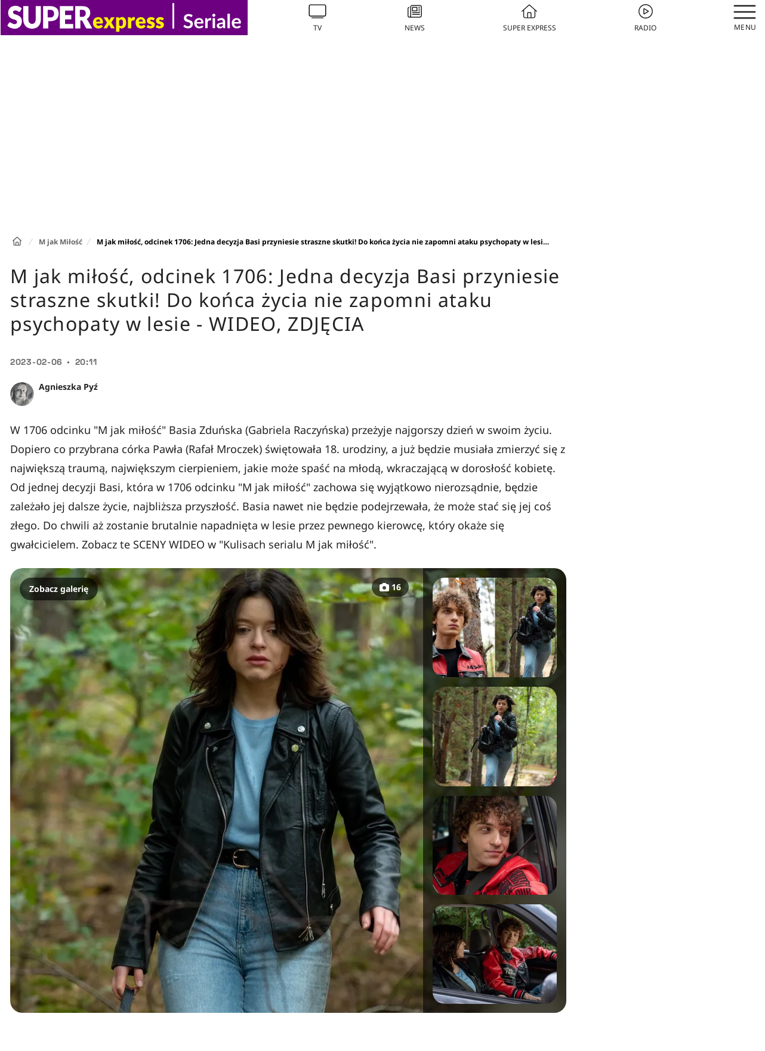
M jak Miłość (60, 242)
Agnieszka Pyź (68, 386)
